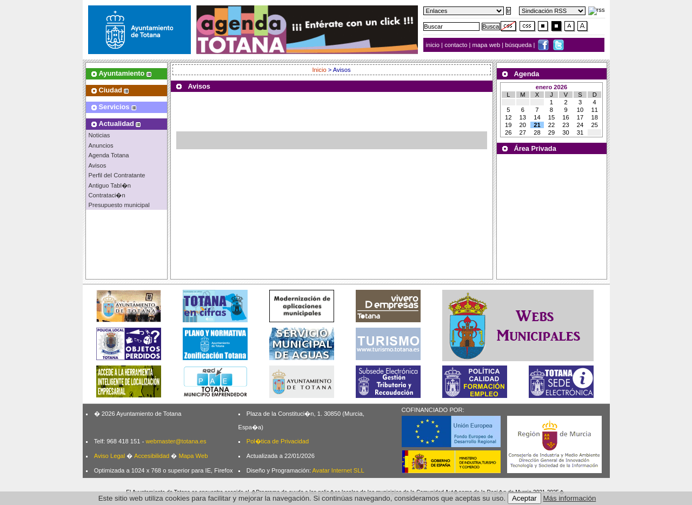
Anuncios (101, 145)
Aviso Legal (109, 456)
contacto (455, 45)
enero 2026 (551, 87)
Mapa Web (193, 456)
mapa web (487, 45)
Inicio (320, 70)
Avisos (98, 165)
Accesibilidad (151, 456)
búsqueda (519, 45)
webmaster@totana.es (175, 441)
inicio (434, 45)
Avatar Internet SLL (338, 470)
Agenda (527, 74)
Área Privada (535, 148)
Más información (569, 498)
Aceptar (524, 498)
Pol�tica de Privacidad (278, 441)
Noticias (99, 135)
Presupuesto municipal (119, 205)
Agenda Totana (109, 155)
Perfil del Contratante (117, 175)
